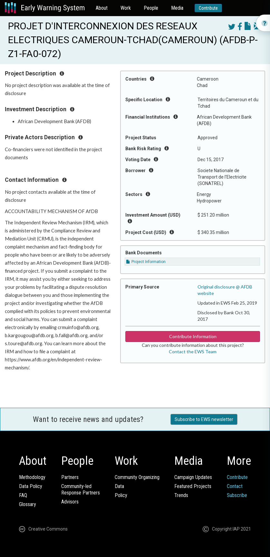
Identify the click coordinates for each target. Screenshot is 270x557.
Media (177, 8)
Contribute (208, 8)
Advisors (70, 502)
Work (126, 8)
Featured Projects (192, 486)
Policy (121, 495)
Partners (70, 477)
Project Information (146, 261)
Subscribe (237, 495)
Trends (181, 495)
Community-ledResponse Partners (80, 489)
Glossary (27, 504)
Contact (235, 486)
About (102, 8)
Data (119, 486)
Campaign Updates (193, 477)
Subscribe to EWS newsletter (204, 419)
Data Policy (30, 486)
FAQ (23, 495)
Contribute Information (193, 336)
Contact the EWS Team (193, 351)
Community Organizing (137, 477)
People (151, 8)
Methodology (32, 477)
